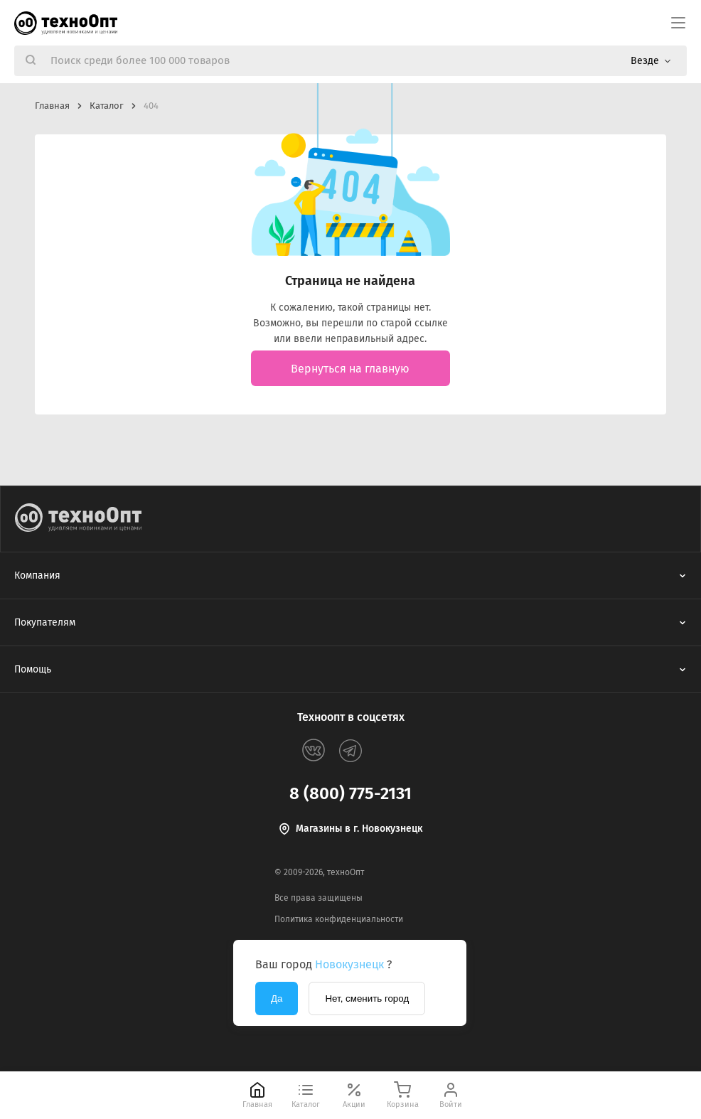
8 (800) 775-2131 (350, 793)
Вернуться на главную (350, 368)
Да (276, 998)
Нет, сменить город (367, 998)
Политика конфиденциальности (338, 919)
